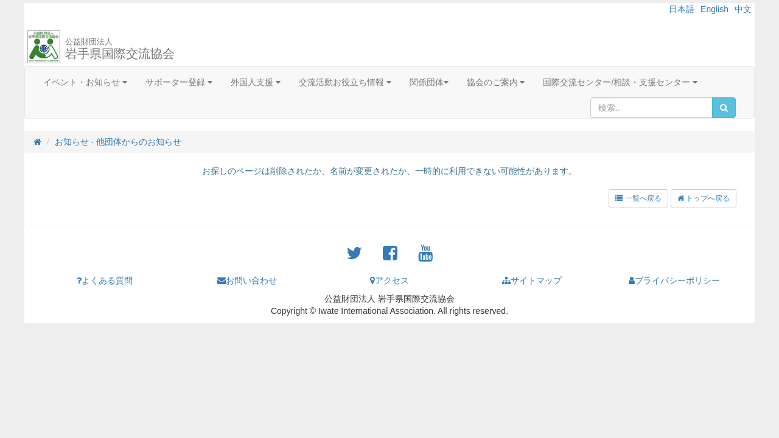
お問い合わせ (247, 280)
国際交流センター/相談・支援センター (620, 82)
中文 (743, 9)
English (714, 9)
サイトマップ (532, 280)
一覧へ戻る (638, 198)
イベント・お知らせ (85, 82)
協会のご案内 (496, 82)
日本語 (681, 9)
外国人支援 (256, 82)
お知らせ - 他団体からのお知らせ (118, 142)
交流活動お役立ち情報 (345, 82)
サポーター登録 (178, 82)
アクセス (389, 280)
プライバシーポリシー (674, 280)
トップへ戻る (703, 198)
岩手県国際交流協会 (120, 48)
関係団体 (429, 82)
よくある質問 (105, 280)
